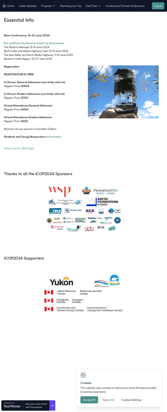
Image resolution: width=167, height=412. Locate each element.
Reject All (108, 399)
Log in (158, 5)
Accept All (89, 399)
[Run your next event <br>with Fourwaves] (52, 405)
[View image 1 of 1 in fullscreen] (83, 209)
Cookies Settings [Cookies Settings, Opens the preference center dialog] (131, 399)
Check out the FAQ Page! (19, 148)
